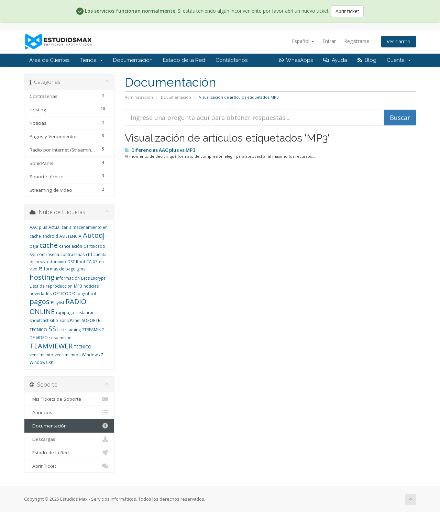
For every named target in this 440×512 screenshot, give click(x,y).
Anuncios (69, 412)
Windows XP (41, 362)
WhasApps (296, 60)
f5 (41, 269)
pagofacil (87, 294)
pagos (40, 301)
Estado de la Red (184, 60)
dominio (58, 262)
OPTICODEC (64, 294)
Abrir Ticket (69, 466)
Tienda (91, 60)
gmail (82, 269)
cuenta (100, 254)
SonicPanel (69, 320)
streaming (71, 330)
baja (34, 246)
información (68, 278)
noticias (91, 286)
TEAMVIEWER (51, 345)
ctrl (89, 254)
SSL (54, 328)
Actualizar (58, 227)
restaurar (85, 312)
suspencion (60, 338)
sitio (54, 320)
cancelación (70, 246)
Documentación (133, 60)
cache (49, 245)
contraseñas (72, 254)
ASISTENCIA (70, 236)
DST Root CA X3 (82, 262)
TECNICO (82, 347)
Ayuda (335, 60)
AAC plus (38, 227)
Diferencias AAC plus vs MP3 (160, 150)
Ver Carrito (398, 41)
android (50, 236)
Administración (139, 97)
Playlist (57, 302)
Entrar (329, 41)
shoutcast (39, 320)
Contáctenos (232, 60)
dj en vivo (39, 262)
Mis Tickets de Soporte (69, 399)
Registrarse (356, 41)
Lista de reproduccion (51, 286)
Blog (367, 60)
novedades (41, 294)
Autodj (93, 235)
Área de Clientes (49, 60)
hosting (42, 277)
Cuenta (399, 60)
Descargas (69, 439)
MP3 (78, 286)
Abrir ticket (347, 11)
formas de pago (60, 269)
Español (303, 41)
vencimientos (67, 355)
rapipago (65, 312)
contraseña (48, 254)
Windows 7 (92, 355)
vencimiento (41, 355)
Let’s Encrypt (93, 278)
